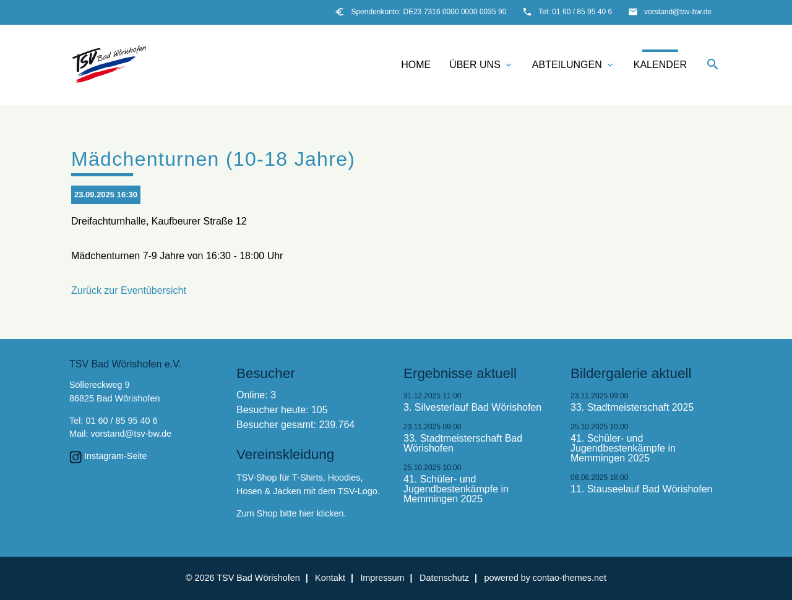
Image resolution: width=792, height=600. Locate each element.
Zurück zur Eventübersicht (128, 290)
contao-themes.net (569, 578)
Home (416, 64)
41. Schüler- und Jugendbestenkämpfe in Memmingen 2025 (456, 489)
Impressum (382, 578)
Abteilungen (573, 64)
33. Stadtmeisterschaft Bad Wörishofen (462, 443)
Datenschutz (444, 578)
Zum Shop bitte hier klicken (290, 513)
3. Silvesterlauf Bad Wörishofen (472, 408)
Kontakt (330, 578)
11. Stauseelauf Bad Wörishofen (641, 489)
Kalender (660, 64)
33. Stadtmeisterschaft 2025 (632, 408)
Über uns (481, 64)
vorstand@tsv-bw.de (678, 11)
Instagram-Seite (115, 456)
